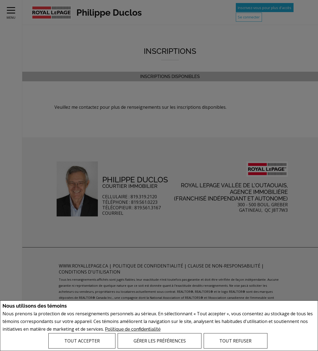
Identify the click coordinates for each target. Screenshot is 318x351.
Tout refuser (235, 341)
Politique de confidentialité (133, 329)
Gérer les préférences (160, 341)
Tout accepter (82, 341)
